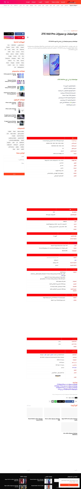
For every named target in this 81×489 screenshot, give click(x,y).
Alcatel (17, 54)
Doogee (12, 63)
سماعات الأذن (11, 147)
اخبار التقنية (22, 142)
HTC (11, 5)
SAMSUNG (13, 45)
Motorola (22, 49)
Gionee (22, 60)
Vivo (8, 45)
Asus (13, 52)
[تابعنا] (5, 5)
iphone (12, 54)
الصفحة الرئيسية (74, 30)
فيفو (51, 5)
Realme (8, 47)
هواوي (47, 5)
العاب (13, 142)
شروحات (28, 2)
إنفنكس (39, 5)
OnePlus (16, 5)
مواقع (17, 147)
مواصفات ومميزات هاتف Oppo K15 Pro (11, 486)
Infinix (13, 49)
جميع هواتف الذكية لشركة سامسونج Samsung (10, 93)
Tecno (22, 52)
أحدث (75, 470)
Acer (14, 65)
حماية (18, 149)
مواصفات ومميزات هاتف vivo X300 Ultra (70, 434)
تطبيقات (34, 2)
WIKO (19, 58)
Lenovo (17, 52)
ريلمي (20, 5)
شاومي (57, 5)
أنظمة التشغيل (21, 138)
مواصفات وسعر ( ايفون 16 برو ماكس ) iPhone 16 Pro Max (10, 116)
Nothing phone (21, 67)
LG (5, 49)
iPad (23, 58)
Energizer (14, 58)
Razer (7, 63)
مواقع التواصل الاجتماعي (14, 140)
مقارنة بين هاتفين (12, 138)
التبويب (40, 2)
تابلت (8, 133)
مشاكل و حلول (21, 133)
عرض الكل (29, 405)
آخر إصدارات (15, 145)
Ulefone (9, 60)
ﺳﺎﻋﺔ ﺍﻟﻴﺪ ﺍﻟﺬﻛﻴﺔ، (20, 136)
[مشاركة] (28, 37)
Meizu (7, 54)
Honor (13, 47)
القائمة (47, 2)
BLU (23, 56)
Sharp (22, 63)
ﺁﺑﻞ (17, 142)
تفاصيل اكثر (73, 482)
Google (9, 56)
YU (17, 65)
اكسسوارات (9, 145)
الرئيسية (63, 2)
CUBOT (9, 65)
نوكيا (35, 5)
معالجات (22, 147)
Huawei (22, 47)
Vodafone (22, 65)
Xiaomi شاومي (21, 45)
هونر (43, 5)
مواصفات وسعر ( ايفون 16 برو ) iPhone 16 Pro (10, 122)
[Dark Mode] (8, 2)
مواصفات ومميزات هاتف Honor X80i (52, 419)
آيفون (62, 5)
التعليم (22, 149)
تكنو (8, 5)
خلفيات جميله (13, 133)
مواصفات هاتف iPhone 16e (11, 109)
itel (15, 67)
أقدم (28, 470)
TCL (14, 60)
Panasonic (7, 58)
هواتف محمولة (55, 2)
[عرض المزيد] (50, 401)
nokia (9, 49)
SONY (9, 52)
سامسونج (66, 5)
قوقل (27, 5)
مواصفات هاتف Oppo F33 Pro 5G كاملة (69, 419)
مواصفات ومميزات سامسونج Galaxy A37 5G (10, 81)
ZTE (24, 5)
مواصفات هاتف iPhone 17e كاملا (11, 103)
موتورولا (31, 5)
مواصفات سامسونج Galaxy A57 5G (10, 74)
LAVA (18, 60)
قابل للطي (22, 145)
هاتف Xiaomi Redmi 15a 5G (37, 485)
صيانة (14, 149)
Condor (15, 56)
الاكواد (22, 140)
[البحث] (5, 2)
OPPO (17, 47)
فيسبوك (8, 142)
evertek (17, 63)
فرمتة (14, 131)
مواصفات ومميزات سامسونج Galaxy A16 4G (10, 87)
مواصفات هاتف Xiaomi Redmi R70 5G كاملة (35, 419)
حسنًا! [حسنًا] (69, 485)
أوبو (54, 5)
